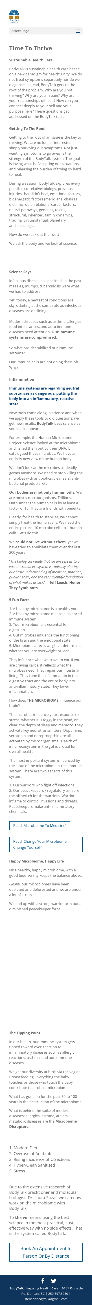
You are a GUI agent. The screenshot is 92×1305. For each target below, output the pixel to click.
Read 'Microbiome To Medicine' (39, 825)
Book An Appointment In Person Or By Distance (46, 1252)
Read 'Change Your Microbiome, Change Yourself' (40, 844)
